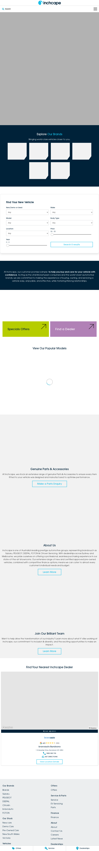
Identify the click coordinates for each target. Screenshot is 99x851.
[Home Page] (49, 3)
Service (54, 800)
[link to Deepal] (60, 151)
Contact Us (56, 831)
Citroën (6, 805)
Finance (55, 817)
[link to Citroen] (60, 170)
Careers (55, 834)
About (54, 827)
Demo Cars (8, 826)
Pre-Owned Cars (11, 830)
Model (8, 218)
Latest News (57, 838)
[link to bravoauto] (38, 170)
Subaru (6, 794)
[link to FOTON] (81, 151)
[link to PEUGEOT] (38, 151)
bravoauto (8, 809)
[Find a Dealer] (73, 314)
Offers (54, 790)
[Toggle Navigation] (95, 9)
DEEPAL (6, 801)
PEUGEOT (7, 797)
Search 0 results (72, 244)
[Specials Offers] (26, 314)
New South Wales (11, 834)
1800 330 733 (49, 753)
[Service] (49, 848)
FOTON (6, 813)
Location (9, 229)
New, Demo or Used (14, 208)
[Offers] (16, 848)
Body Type (55, 218)
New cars (7, 822)
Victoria (6, 838)
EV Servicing (57, 803)
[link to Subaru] (17, 151)
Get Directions (49, 756)
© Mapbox (92, 728)
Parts (53, 807)
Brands (6, 790)
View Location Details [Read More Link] (49, 762)
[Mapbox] (7, 727)
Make (53, 208)
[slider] (52, 234)
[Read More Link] (49, 701)
